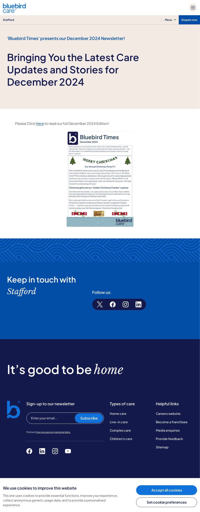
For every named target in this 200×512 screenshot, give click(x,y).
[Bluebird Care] (14, 11)
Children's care (121, 439)
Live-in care (119, 422)
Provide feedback (169, 439)
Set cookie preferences (167, 502)
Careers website (168, 414)
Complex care (120, 430)
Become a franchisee (172, 422)
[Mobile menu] (193, 8)
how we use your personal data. (53, 432)
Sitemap (162, 447)
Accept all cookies (166, 490)
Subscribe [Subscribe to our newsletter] (89, 418)
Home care (118, 414)
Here (40, 123)
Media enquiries (168, 430)
